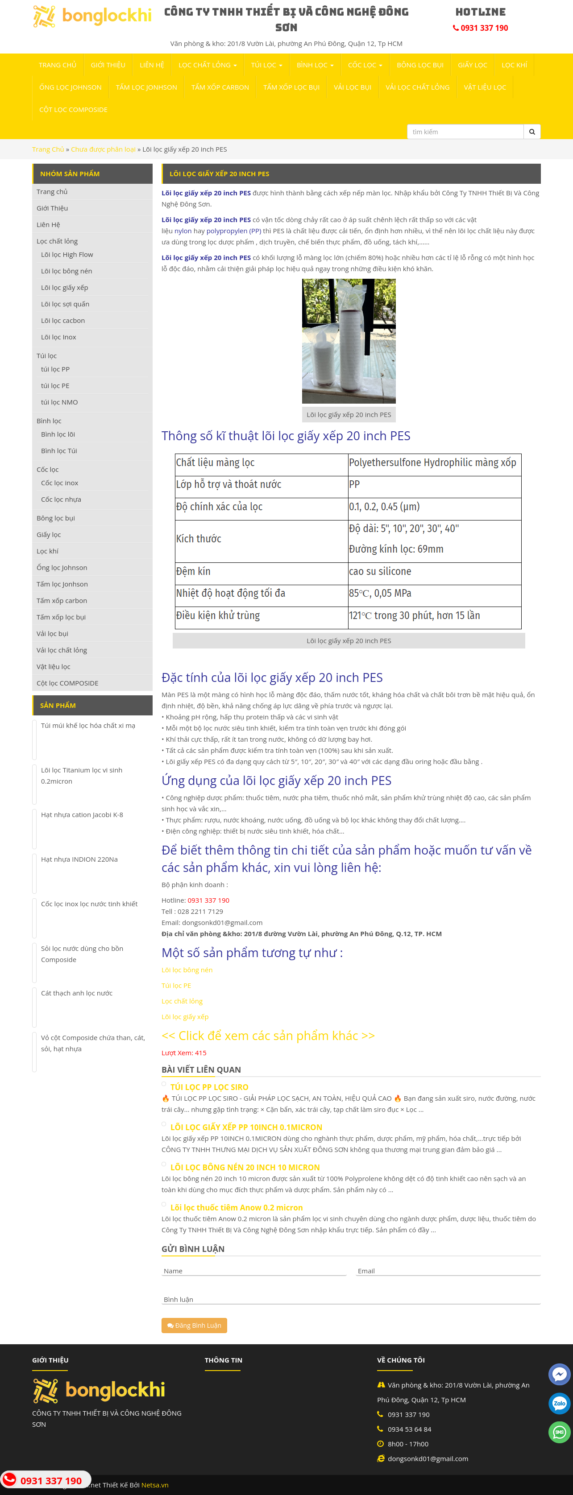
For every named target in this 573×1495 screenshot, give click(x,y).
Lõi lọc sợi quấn (65, 303)
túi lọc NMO (59, 401)
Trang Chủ (48, 149)
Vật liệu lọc (485, 87)
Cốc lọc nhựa (61, 499)
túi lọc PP (55, 368)
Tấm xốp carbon (220, 87)
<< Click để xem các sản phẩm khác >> (268, 1035)
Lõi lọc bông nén (187, 969)
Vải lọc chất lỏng (418, 87)
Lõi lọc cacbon (63, 320)
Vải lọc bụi (352, 87)
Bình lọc (315, 64)
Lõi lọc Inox (58, 336)
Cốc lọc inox (59, 482)
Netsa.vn (155, 1484)
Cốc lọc (365, 64)
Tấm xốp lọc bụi (291, 87)
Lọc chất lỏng (208, 64)
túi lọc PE (55, 385)
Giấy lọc (472, 64)
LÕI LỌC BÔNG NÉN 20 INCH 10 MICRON (245, 1167)
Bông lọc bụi (420, 64)
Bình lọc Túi (59, 450)
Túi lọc (266, 64)
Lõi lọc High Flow (67, 254)
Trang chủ (58, 64)
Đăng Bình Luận (194, 1325)
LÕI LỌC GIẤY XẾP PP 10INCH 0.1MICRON (246, 1127)
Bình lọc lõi (58, 434)
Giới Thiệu (108, 64)
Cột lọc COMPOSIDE (73, 109)
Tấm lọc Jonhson (146, 87)
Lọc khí (514, 64)
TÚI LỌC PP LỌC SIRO (209, 1087)
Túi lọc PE (176, 985)
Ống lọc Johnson (70, 87)
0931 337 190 (51, 1480)
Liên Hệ (152, 64)
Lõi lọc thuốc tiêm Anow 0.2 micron (236, 1207)
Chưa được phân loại (103, 149)
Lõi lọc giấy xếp (185, 1016)
